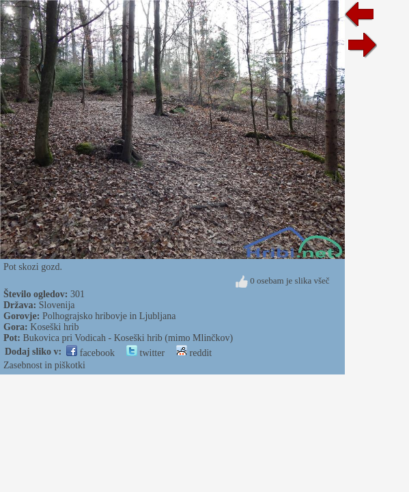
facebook (90, 353)
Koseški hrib (54, 327)
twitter (145, 353)
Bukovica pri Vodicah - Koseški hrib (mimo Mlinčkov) (128, 338)
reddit (194, 353)
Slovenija (57, 305)
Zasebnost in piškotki (44, 365)
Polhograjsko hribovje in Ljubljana (109, 316)
